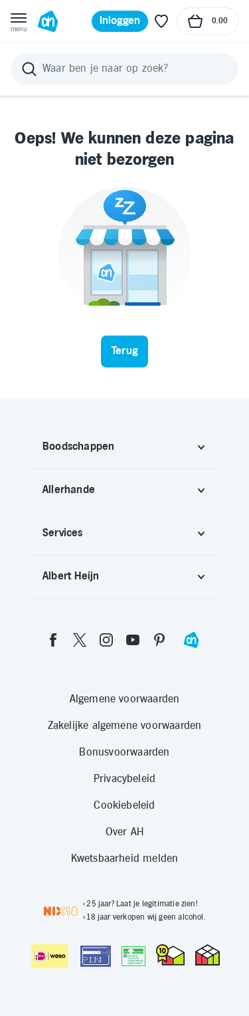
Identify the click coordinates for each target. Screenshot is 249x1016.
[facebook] (53, 640)
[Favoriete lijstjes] (161, 21)
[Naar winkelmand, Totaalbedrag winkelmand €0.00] (207, 21)
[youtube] (133, 640)
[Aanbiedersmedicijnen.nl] (133, 956)
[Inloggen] (120, 21)
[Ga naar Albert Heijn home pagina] (47, 21)
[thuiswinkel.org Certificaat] (170, 954)
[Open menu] (19, 21)
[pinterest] (159, 640)
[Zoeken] (124, 69)
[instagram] (106, 640)
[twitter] (80, 640)
